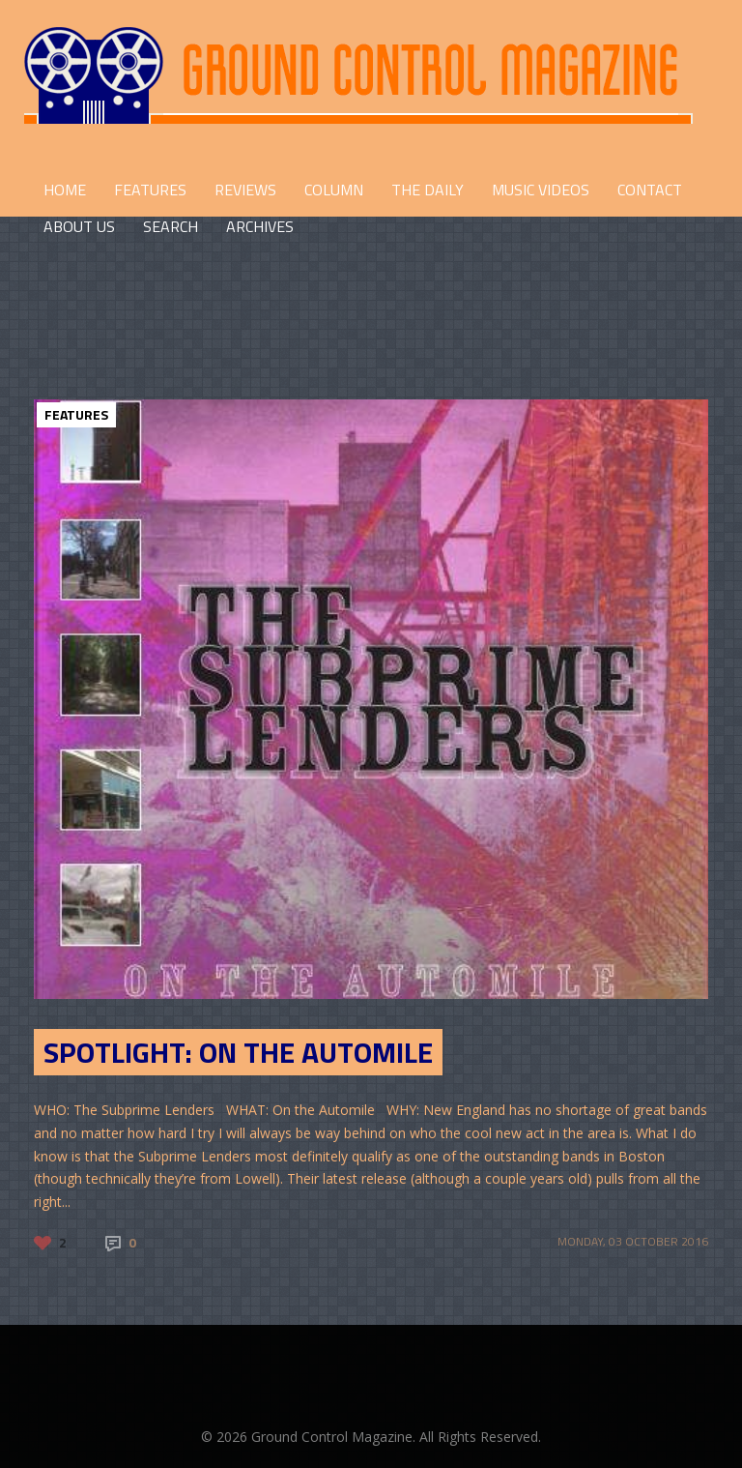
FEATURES (150, 189)
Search (170, 226)
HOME (64, 189)
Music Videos (540, 189)
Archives (260, 226)
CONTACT (649, 189)
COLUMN (333, 189)
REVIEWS (245, 189)
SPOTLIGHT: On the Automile (238, 1052)
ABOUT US (79, 226)
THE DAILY (427, 189)
